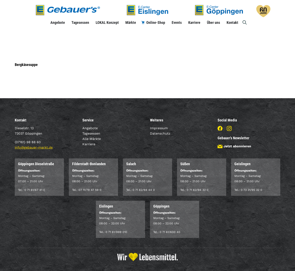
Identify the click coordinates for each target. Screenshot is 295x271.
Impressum (159, 128)
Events (177, 22)
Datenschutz (160, 133)
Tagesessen (80, 22)
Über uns (213, 22)
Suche (245, 22)
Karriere (194, 22)
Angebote (57, 22)
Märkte (130, 22)
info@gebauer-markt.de (34, 147)
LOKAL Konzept (107, 22)
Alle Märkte (91, 139)
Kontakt (232, 22)
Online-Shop (155, 22)
